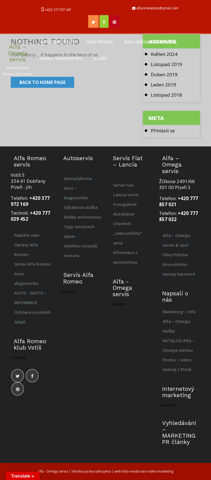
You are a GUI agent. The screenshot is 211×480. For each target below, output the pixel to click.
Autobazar (123, 214)
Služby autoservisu (82, 217)
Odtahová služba (81, 207)
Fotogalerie (125, 204)
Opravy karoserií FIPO (61, 58)
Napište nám (27, 235)
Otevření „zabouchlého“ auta (128, 233)
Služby (101, 58)
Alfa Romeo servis (58, 42)
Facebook (18, 357)
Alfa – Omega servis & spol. (150, 42)
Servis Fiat (123, 185)
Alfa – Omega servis (17, 53)
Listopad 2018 (166, 95)
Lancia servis (126, 194)
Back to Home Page (42, 82)
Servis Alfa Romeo (32, 264)
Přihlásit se (163, 130)
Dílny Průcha (100, 42)
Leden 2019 (163, 84)
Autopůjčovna (78, 178)
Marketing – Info (179, 311)
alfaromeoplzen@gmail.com (157, 8)
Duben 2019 (164, 74)
